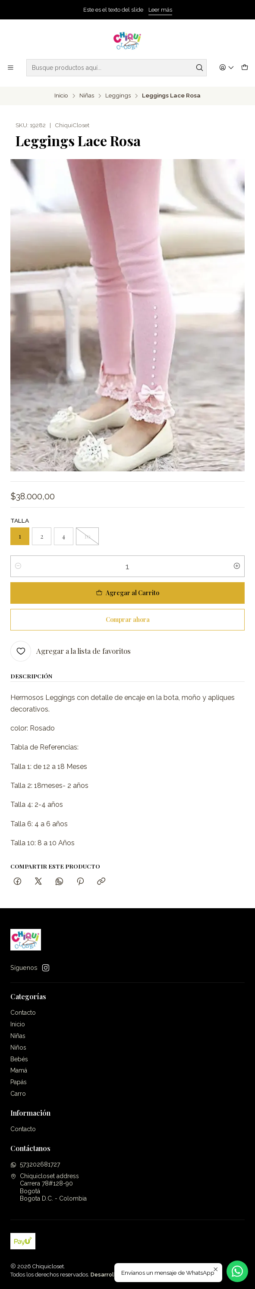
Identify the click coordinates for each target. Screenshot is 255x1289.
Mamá (18, 1070)
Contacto (23, 1012)
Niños (18, 1047)
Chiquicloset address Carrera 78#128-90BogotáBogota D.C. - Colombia (48, 1187)
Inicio (61, 96)
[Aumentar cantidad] (237, 566)
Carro (18, 1093)
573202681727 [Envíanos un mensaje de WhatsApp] (35, 1164)
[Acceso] (226, 68)
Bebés (19, 1059)
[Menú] (10, 68)
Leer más (160, 9)
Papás (18, 1082)
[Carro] (244, 68)
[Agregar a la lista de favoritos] (70, 651)
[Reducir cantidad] (18, 566)
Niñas (86, 96)
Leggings (118, 96)
